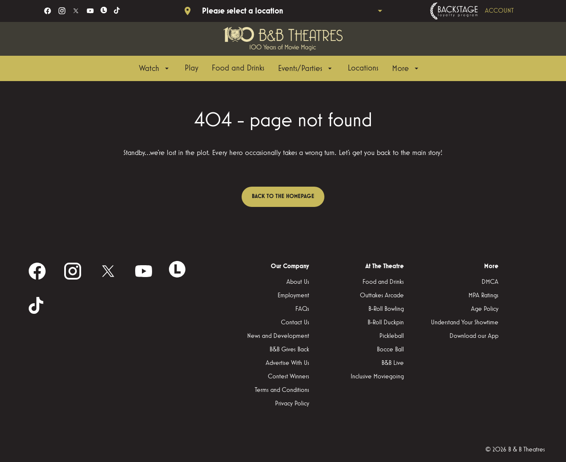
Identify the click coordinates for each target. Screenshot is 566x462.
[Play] (191, 68)
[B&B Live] (392, 363)
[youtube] (90, 11)
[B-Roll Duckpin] (385, 322)
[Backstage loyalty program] (483, 11)
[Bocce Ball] (390, 349)
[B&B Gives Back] (289, 349)
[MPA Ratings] (483, 295)
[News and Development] (278, 336)
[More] (406, 68)
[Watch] (155, 68)
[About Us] (297, 282)
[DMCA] (490, 282)
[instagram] (62, 11)
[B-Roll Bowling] (386, 309)
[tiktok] (117, 11)
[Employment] (293, 295)
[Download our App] (473, 336)
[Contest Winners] (288, 376)
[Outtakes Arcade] (382, 295)
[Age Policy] (484, 309)
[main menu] (280, 68)
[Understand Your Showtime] (464, 322)
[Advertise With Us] (287, 363)
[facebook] (48, 11)
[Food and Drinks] (238, 68)
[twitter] (76, 11)
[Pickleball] (391, 336)
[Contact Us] (295, 322)
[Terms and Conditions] (282, 390)
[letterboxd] (104, 10)
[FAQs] (302, 309)
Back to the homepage (283, 196)
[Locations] (363, 68)
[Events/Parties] (306, 68)
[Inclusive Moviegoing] (377, 376)
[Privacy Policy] (292, 403)
